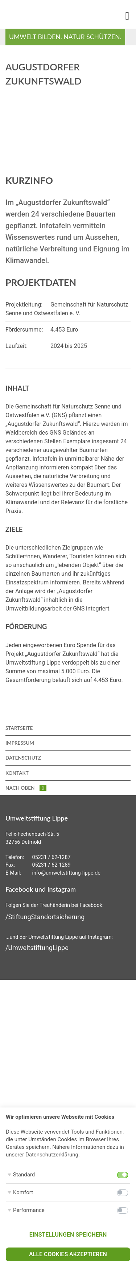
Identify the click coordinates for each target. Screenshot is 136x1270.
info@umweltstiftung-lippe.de (66, 873)
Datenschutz (23, 758)
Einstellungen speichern (68, 1234)
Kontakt (17, 773)
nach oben (25, 788)
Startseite (19, 728)
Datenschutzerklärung (51, 1154)
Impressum (19, 743)
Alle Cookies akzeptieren (68, 1254)
